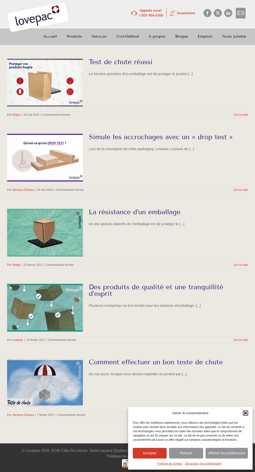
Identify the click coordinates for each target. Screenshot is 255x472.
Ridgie (16, 114)
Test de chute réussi (120, 62)
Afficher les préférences (226, 453)
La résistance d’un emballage (134, 212)
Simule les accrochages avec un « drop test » (161, 137)
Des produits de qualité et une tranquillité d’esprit (156, 290)
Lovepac (17, 340)
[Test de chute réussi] (45, 83)
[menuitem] (241, 13)
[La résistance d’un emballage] (45, 233)
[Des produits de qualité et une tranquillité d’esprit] (45, 308)
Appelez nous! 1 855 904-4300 (151, 13)
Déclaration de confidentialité (203, 463)
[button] (245, 413)
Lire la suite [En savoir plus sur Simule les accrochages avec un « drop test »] (240, 189)
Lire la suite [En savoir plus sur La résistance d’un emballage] (240, 265)
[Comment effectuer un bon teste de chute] (45, 383)
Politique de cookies (170, 463)
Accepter (150, 453)
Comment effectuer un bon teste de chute (156, 362)
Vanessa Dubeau (23, 189)
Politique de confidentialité (129, 456)
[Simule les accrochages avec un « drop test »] (45, 158)
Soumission (186, 13)
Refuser (186, 453)
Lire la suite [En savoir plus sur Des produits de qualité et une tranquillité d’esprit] (240, 340)
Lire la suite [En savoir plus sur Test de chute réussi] (240, 114)
